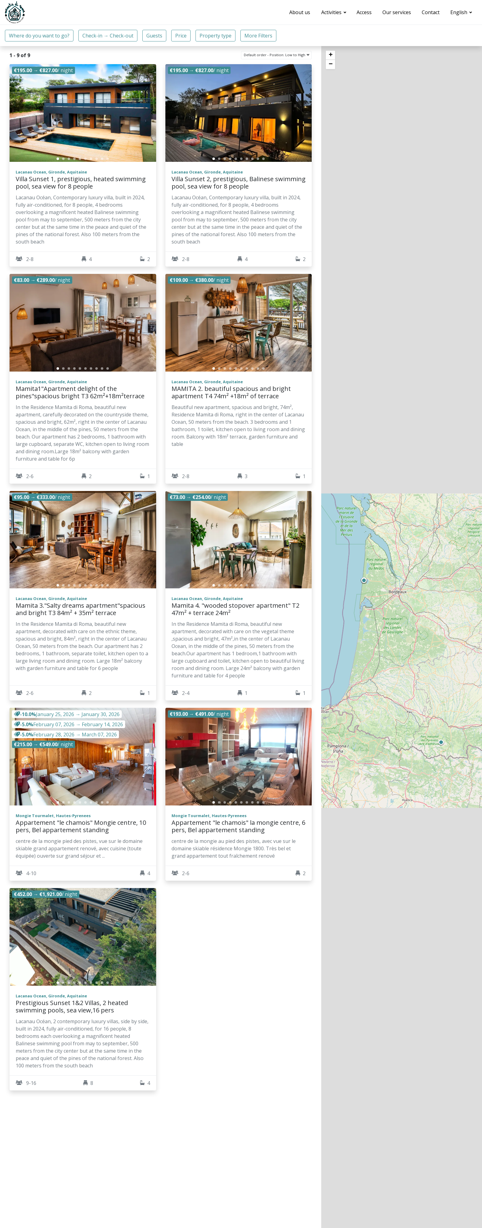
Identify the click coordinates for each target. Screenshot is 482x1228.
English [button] (459, 12)
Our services (396, 12)
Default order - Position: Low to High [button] (275, 55)
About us (299, 12)
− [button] (331, 64)
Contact (431, 12)
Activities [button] (332, 12)
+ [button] (331, 55)
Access (364, 12)
